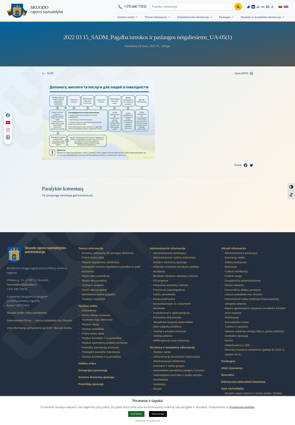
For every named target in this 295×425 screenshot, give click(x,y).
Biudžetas (159, 271)
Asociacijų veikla (235, 257)
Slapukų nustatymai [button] (147, 420)
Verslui (229, 340)
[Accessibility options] (263, 6)
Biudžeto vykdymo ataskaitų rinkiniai (175, 275)
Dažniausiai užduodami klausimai (243, 381)
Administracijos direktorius (169, 361)
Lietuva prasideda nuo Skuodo (243, 294)
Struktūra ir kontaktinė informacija (261, 17)
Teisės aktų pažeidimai (95, 275)
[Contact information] (267, 6)
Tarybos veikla (126, 17)
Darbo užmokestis (164, 294)
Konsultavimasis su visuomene (172, 303)
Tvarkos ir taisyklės (93, 299)
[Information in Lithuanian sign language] (248, 6)
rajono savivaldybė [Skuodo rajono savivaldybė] (46, 9)
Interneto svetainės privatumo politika (176, 266)
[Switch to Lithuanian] (278, 6)
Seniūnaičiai (160, 379)
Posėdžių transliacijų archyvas (100, 347)
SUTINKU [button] (136, 414)
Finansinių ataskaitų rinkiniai (170, 285)
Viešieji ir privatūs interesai (169, 331)
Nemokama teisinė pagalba (98, 294)
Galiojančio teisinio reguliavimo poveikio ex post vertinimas (111, 269)
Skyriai (157, 388)
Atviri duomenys (232, 368)
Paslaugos (224, 17)
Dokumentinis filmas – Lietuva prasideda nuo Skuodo (39, 320)
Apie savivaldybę (232, 388)
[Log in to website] (272, 6)
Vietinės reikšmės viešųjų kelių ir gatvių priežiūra (254, 331)
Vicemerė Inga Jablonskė (97, 319)
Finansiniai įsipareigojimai (169, 289)
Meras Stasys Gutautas (96, 315)
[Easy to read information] (253, 6)
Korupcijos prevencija (92, 370)
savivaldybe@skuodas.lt (21, 284)
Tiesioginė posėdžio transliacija (101, 351)
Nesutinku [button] (158, 414)
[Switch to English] (285, 6)
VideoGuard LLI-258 (237, 345)
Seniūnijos (159, 384)
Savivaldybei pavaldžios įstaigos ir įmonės (179, 370)
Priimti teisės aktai (93, 257)
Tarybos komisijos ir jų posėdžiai (101, 338)
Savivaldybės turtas (237, 322)
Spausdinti (241, 73)
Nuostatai (159, 308)
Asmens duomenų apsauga (96, 377)
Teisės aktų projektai (94, 280)
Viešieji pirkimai (162, 335)
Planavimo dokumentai (167, 317)
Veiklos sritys (87, 363)
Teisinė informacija (155, 17)
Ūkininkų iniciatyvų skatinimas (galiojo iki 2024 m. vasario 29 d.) (255, 352)
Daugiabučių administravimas (243, 280)
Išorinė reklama (234, 285)
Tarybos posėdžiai (93, 328)
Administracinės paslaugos (169, 253)
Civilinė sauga (233, 275)
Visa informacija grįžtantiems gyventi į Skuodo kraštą (39, 327)
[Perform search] (238, 6)
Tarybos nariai (90, 324)
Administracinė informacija (193, 17)
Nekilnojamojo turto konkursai (171, 340)
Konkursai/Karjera (164, 299)
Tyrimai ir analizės (93, 285)
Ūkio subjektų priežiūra (167, 326)
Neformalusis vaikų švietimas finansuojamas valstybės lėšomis (252, 301)
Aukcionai (231, 266)
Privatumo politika (242, 407)
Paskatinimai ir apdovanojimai (171, 312)
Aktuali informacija (233, 248)
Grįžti (50, 73)
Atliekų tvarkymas (235, 262)
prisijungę (52, 195)
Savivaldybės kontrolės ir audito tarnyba (177, 375)
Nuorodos (227, 374)
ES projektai (160, 280)
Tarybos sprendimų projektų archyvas (105, 342)
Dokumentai (89, 310)
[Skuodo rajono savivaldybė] (17, 11)
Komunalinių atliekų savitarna (243, 289)
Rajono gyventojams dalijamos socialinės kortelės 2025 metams (255, 310)
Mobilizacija (232, 317)
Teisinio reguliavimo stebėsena (100, 262)
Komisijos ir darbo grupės (168, 365)
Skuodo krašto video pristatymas (27, 312)
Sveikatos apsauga (236, 335)
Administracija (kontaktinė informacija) (176, 356)
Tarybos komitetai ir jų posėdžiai (101, 356)
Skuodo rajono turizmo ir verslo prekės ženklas (253, 393)
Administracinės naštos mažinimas (174, 257)
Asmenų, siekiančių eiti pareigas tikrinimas (108, 253)
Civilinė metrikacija (236, 271)
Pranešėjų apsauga (90, 384)
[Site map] (257, 6)
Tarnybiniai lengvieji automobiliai (173, 322)
